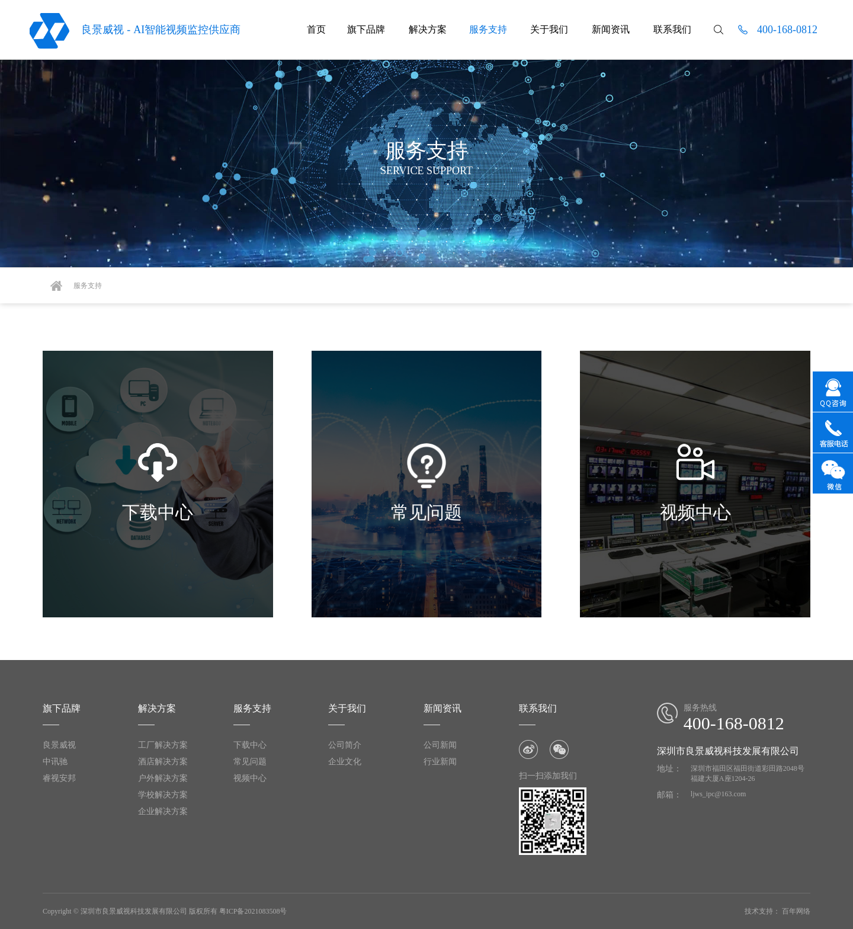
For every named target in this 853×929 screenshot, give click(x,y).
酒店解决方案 (163, 761)
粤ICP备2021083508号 (253, 911)
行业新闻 (440, 761)
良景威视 (59, 745)
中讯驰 (55, 761)
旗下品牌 (365, 29)
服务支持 (488, 29)
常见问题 (250, 761)
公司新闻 (440, 745)
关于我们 (549, 29)
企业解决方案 (163, 811)
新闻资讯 (611, 29)
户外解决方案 (163, 778)
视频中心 (250, 778)
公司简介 (344, 745)
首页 (316, 29)
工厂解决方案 (163, 745)
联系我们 (672, 29)
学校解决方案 (163, 794)
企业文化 (344, 761)
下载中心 (250, 745)
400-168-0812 (787, 30)
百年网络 (796, 911)
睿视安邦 (59, 778)
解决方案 (426, 29)
